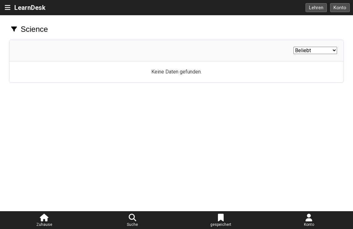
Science (34, 29)
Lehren (316, 7)
